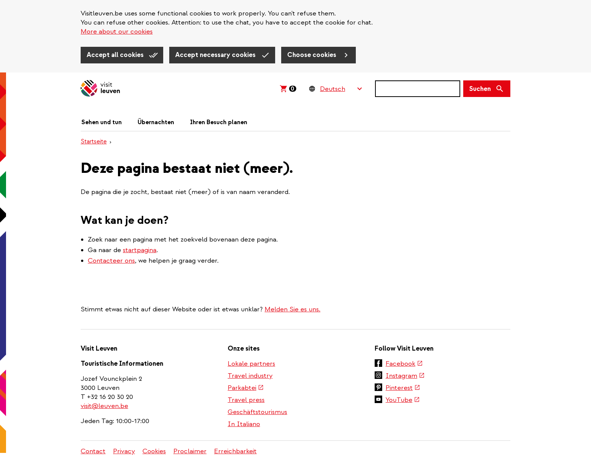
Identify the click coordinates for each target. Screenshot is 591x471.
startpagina (139, 250)
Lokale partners (251, 363)
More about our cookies (117, 31)
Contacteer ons (111, 260)
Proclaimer (190, 451)
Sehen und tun (101, 122)
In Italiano (244, 424)
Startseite (94, 141)
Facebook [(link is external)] (404, 363)
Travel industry (250, 375)
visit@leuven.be (104, 406)
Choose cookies (312, 55)
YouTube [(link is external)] (403, 400)
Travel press (246, 400)
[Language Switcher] (341, 88)
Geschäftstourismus (257, 412)
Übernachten (156, 122)
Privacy (124, 451)
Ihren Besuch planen (218, 122)
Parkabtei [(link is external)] (246, 387)
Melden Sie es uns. (292, 309)
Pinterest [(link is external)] (403, 387)
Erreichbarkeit (235, 451)
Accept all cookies (116, 55)
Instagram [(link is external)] (405, 375)
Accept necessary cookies (216, 55)
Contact (93, 451)
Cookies (154, 451)
